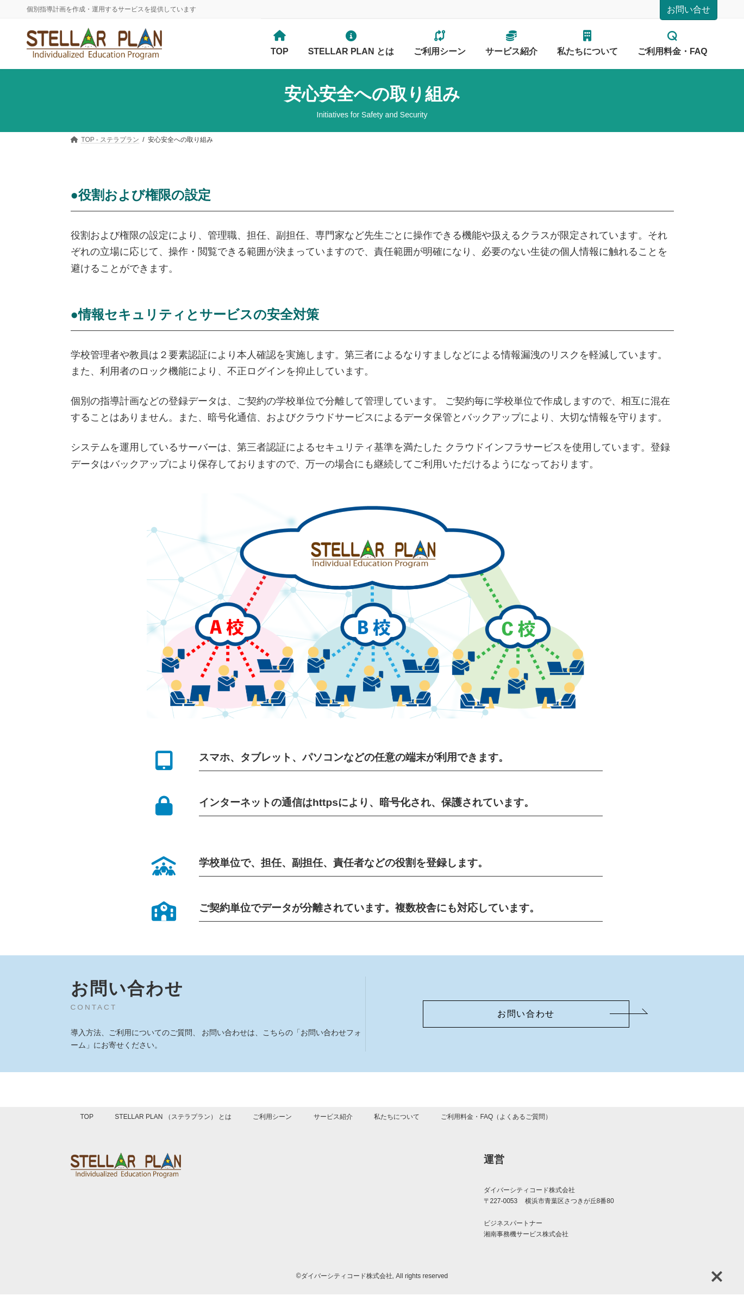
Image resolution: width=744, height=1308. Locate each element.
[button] (526, 1014)
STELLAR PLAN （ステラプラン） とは (173, 1117)
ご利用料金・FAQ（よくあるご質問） (496, 1117)
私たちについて (397, 1117)
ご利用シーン (272, 1117)
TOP (86, 1117)
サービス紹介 (333, 1117)
